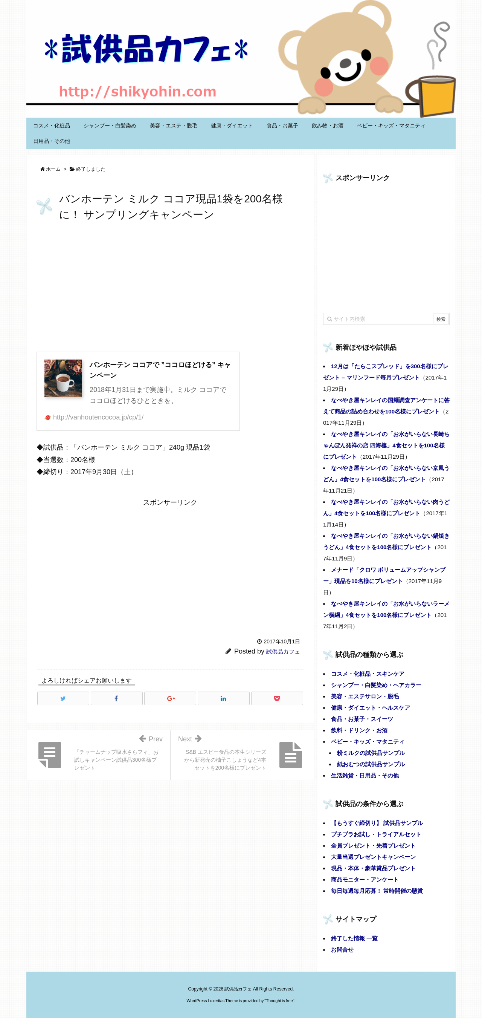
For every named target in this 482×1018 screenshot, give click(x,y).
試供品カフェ (283, 651)
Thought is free (279, 1000)
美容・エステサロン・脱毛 (365, 696)
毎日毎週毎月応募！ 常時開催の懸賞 (377, 891)
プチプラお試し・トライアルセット (376, 834)
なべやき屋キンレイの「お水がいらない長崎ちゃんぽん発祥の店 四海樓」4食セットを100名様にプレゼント (386, 445)
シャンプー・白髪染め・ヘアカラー (376, 685)
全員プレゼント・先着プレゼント (373, 845)
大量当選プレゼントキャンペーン (373, 857)
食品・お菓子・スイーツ (362, 719)
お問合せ (342, 949)
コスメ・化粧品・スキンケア (367, 674)
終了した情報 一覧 (354, 938)
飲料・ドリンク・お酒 (359, 730)
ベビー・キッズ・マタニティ (367, 741)
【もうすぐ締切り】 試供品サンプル (377, 823)
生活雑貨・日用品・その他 (365, 775)
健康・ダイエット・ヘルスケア (370, 707)
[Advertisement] (170, 288)
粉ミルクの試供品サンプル (371, 753)
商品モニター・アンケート (365, 879)
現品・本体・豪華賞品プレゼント (373, 868)
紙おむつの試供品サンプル (371, 764)
